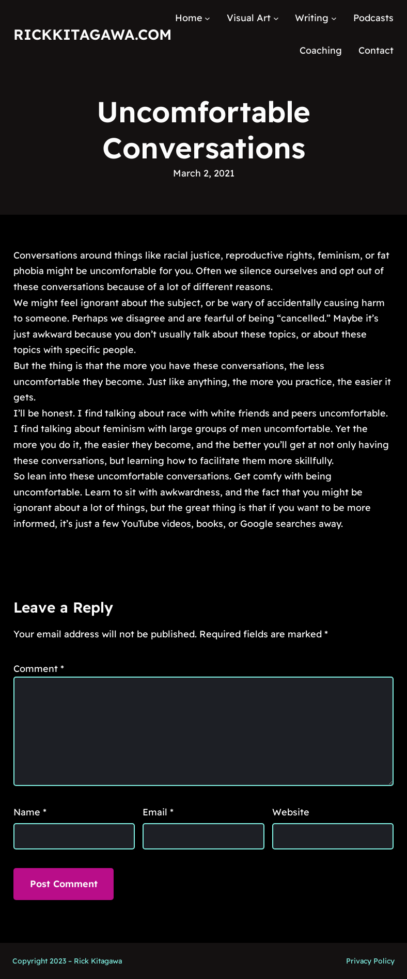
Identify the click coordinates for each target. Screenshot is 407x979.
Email (158, 812)
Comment (38, 669)
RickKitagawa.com (92, 34)
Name (29, 812)
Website (290, 812)
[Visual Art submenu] (276, 18)
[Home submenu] (207, 18)
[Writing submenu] (334, 18)
